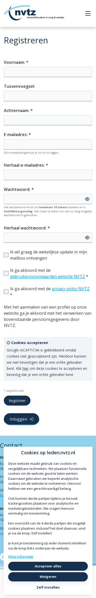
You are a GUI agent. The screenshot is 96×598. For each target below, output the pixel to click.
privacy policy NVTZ (71, 288)
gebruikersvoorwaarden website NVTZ (47, 276)
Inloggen (21, 419)
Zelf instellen (48, 587)
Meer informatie (20, 556)
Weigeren (48, 576)
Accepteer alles (48, 566)
